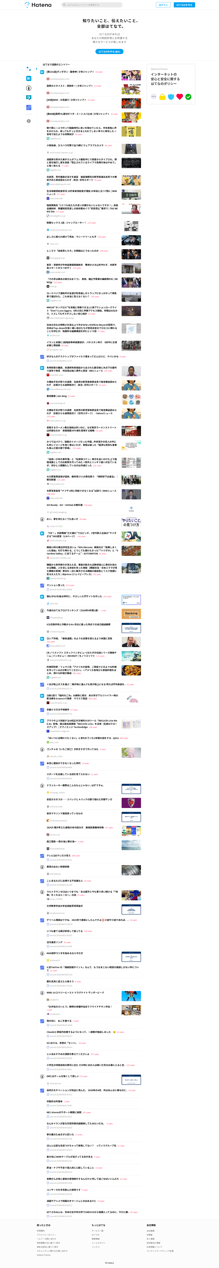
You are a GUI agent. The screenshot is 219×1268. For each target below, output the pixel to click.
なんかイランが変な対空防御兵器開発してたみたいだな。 (76, 1123)
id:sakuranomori (57, 913)
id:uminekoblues (57, 848)
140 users (102, 236)
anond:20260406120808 (61, 589)
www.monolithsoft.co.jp (61, 660)
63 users (99, 430)
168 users (81, 536)
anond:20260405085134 (61, 974)
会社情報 (150, 1230)
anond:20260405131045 (61, 946)
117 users (61, 194)
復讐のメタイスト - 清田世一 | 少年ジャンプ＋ (70, 85)
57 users (74, 709)
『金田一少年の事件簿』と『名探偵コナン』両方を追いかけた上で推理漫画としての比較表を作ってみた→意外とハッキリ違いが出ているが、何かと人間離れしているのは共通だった (82, 462)
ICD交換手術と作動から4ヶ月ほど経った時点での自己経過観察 (78, 624)
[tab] (29, 69)
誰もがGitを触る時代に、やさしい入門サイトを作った (74, 596)
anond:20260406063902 (61, 778)
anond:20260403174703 (61, 985)
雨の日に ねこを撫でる (59, 1020)
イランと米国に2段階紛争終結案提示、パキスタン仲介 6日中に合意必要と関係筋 (82, 344)
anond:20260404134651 (61, 1069)
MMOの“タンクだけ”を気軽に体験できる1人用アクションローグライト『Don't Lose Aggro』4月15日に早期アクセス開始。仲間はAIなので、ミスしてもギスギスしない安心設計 (82, 310)
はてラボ (95, 1234)
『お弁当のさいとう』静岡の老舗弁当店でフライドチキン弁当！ (79, 1006)
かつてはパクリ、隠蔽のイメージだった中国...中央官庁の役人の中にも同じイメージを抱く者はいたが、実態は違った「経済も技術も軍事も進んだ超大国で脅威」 (82, 445)
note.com (54, 244)
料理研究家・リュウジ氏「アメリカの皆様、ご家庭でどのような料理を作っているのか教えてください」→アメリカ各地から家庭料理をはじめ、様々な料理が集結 (82, 670)
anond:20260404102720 (61, 1138)
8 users (123, 356)
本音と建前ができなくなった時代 (64, 763)
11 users (121, 1145)
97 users (101, 331)
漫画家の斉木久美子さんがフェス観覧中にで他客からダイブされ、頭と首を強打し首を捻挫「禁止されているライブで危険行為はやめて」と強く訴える (82, 162)
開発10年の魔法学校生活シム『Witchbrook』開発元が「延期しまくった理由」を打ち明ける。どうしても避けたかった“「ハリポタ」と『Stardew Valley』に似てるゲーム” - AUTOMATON (82, 550)
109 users (88, 505)
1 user (103, 610)
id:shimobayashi (57, 631)
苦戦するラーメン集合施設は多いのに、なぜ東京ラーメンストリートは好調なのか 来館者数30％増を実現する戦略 (81, 429)
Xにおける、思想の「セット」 (62, 1042)
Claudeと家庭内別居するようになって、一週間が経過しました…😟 (81, 1031)
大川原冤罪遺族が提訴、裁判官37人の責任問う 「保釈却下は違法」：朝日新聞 (82, 478)
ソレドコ (95, 1246)
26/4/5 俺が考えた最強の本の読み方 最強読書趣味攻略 (75, 827)
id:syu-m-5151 (56, 526)
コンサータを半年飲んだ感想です (64, 1189)
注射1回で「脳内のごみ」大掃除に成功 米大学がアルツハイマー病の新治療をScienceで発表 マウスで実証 (82, 697)
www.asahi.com (57, 484)
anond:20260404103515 (61, 1116)
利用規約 (41, 1230)
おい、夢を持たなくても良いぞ (62, 519)
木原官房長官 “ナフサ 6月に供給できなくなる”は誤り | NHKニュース (81, 490)
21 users (94, 774)
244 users (104, 250)
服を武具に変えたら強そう (60, 981)
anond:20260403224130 (61, 1194)
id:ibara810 (55, 960)
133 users (77, 267)
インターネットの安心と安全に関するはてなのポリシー (171, 76)
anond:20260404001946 (61, 1183)
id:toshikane (55, 874)
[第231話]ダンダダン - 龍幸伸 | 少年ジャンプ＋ (70, 71)
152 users (130, 1065)
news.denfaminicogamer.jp (62, 318)
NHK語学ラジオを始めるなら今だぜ (65, 953)
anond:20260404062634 (61, 1172)
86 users (64, 345)
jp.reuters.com (56, 349)
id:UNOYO (54, 999)
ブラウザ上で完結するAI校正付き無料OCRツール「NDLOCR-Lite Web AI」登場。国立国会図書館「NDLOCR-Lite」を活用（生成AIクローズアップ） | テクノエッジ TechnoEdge (82, 723)
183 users (107, 596)
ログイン (163, 4)
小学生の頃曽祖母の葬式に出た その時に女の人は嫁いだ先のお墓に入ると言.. (86, 1065)
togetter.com (55, 138)
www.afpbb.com (57, 645)
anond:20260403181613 (61, 1205)
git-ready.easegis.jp (58, 512)
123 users (100, 655)
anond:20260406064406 (61, 767)
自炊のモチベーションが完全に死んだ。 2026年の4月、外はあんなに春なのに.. (87, 1090)
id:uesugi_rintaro (57, 792)
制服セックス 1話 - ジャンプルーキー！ (66, 222)
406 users (93, 698)
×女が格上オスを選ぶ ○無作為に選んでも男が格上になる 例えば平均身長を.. (86, 684)
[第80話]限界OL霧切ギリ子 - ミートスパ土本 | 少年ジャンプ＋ (78, 113)
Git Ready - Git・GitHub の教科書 (65, 504)
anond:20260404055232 (61, 1161)
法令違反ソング (55, 942)
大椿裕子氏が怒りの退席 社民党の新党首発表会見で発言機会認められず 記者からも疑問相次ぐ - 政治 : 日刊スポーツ (82, 383)
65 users (102, 384)
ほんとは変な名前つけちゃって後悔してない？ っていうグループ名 (81, 1145)
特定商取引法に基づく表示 (48, 1242)
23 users (91, 99)
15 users (80, 895)
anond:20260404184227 (61, 1036)
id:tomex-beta (56, 806)
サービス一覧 (97, 1230)
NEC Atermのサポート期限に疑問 (64, 1112)
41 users (120, 1032)
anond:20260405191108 (61, 885)
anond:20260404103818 (61, 1127)
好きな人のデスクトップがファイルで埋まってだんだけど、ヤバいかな (83, 356)
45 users (102, 553)
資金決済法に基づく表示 (47, 1246)
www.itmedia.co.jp (58, 435)
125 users (51, 641)
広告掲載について (154, 1246)
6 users (110, 1123)
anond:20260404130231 (61, 1094)
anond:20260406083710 (61, 713)
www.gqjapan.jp (57, 258)
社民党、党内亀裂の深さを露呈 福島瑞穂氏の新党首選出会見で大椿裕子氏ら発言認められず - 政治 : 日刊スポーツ (82, 178)
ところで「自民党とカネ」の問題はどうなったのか (73, 250)
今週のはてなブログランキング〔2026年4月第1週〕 (73, 610)
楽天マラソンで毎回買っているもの (65, 813)
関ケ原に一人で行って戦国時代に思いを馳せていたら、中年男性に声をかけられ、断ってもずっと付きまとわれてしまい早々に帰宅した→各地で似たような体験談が (82, 131)
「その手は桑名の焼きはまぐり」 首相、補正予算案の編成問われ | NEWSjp (82, 280)
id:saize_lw (55, 834)
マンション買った (56, 585)
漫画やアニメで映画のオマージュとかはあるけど (71, 1200)
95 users (83, 1076)
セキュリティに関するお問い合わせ (52, 1250)
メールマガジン (98, 1242)
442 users (77, 673)
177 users (60, 211)
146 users (51, 493)
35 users (114, 113)
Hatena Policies (43, 1254)
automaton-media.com (60, 558)
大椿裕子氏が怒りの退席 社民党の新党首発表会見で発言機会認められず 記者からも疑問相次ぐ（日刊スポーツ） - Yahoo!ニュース (82, 411)
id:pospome (55, 1083)
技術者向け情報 (153, 1242)
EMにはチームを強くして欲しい (63, 1076)
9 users (85, 1189)
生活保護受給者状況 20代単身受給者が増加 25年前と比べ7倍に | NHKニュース (82, 192)
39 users (97, 180)
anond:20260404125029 (61, 1058)
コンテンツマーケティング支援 (160, 1250)
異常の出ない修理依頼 (58, 866)
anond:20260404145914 (61, 1047)
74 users (100, 1201)
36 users (82, 1043)
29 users (87, 880)
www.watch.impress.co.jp (61, 152)
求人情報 (150, 1238)
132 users (51, 416)
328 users (95, 296)
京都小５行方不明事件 (58, 709)
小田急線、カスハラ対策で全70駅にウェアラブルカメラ (75, 145)
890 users (124, 738)
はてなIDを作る (184, 4)
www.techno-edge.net (59, 731)
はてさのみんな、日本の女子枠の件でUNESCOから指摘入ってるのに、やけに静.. (88, 1212)
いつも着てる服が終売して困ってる (65, 931)
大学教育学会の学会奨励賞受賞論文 (65, 905)
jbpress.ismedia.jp (58, 578)
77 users (64, 165)
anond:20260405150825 (61, 935)
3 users (103, 749)
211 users (77, 448)
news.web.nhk (56, 198)
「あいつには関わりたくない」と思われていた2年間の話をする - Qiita (83, 738)
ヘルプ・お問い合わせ (46, 1238)
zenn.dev (54, 603)
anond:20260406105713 (61, 688)
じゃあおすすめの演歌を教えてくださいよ (68, 1054)
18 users (98, 71)
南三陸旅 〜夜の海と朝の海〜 (62, 841)
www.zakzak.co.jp (58, 540)
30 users (67, 942)
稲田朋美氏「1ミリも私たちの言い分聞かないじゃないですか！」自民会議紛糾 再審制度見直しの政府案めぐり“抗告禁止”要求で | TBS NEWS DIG (82, 208)
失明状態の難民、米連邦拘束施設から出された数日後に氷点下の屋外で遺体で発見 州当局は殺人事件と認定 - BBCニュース (82, 369)
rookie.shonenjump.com (61, 230)
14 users (97, 85)
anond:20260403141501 (61, 1216)
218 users (88, 931)
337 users (109, 827)
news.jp (53, 286)
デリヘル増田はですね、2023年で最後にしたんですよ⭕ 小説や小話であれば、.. (88, 919)
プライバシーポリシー (46, 1234)
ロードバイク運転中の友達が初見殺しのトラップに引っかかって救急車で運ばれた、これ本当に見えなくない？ (82, 294)
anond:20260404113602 (61, 1105)
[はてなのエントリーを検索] (92, 4)
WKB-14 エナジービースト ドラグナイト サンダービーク (75, 992)
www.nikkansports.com (60, 184)
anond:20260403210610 (61, 1150)
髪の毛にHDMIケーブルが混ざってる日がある (70, 1156)
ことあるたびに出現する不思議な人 (65, 880)
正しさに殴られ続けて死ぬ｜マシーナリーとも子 (71, 236)
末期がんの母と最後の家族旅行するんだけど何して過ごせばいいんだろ (83, 1178)
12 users (85, 763)
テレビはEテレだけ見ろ (59, 855)
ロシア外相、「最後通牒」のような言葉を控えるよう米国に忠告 (79, 638)
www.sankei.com (57, 272)
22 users (53, 970)
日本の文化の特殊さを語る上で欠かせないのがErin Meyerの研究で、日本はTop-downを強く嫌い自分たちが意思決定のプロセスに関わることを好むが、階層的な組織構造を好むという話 (82, 328)
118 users (57, 282)
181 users (97, 465)
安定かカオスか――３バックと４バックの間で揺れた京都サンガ (79, 799)
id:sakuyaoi (55, 1014)
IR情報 (149, 1234)
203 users (87, 1112)
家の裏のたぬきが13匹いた (60, 1134)
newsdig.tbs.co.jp (57, 216)
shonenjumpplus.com (59, 79)
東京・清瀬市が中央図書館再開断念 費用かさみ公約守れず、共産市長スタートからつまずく (82, 266)
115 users (92, 222)
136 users (97, 574)
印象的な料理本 (55, 1101)
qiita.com (54, 742)
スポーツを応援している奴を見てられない (68, 774)
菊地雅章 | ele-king (57, 396)
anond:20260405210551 (61, 860)
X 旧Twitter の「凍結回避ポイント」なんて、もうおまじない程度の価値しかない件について (93, 969)
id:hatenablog (56, 617)
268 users (76, 855)
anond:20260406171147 (61, 360)
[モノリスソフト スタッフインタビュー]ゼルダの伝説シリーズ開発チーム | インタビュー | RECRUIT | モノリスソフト (82, 654)
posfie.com (55, 335)
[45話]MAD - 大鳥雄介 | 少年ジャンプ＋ (66, 99)
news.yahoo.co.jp (58, 420)
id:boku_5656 (56, 756)
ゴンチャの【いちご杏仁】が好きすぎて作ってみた (73, 749)
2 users (81, 841)
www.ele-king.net (57, 403)
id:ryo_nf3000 (56, 899)
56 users (78, 134)
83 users (133, 1212)
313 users (70, 585)
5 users (76, 1020)
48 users (108, 145)
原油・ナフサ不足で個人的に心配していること (70, 1167)
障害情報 (95, 1238)
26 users (82, 519)
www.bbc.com (56, 375)
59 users (91, 313)
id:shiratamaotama (58, 820)
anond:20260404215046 (61, 1025)
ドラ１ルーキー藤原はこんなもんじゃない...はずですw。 (76, 785)
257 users (95, 1054)
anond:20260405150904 (61, 924)
